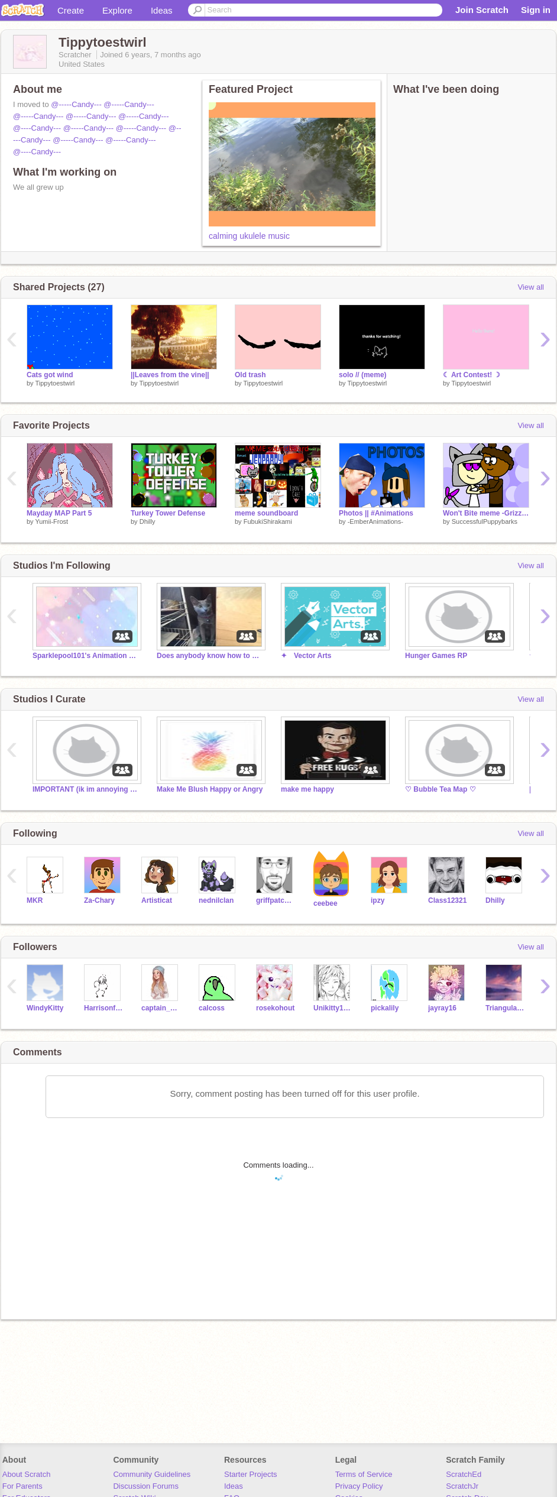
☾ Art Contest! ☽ (471, 375)
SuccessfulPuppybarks (484, 521)
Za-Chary (99, 900)
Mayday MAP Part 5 (59, 513)
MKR (35, 900)
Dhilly (148, 521)
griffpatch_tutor (276, 900)
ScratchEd (463, 1474)
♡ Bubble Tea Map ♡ (440, 789)
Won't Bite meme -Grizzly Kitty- (486, 513)
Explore (117, 10)
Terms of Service (364, 1474)
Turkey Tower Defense (168, 513)
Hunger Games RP (436, 656)
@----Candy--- (37, 128)
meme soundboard (266, 513)
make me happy (307, 789)
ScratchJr (462, 1486)
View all (530, 287)
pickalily (385, 1008)
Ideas (162, 10)
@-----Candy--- (76, 104)
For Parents (22, 1486)
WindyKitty (45, 1008)
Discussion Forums (146, 1486)
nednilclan (216, 900)
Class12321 (447, 900)
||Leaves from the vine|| (170, 375)
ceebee (325, 903)
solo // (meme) (363, 375)
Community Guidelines (151, 1474)
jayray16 (442, 1008)
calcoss (212, 1008)
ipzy (377, 900)
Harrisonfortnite (104, 1008)
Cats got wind (50, 375)
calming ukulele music (249, 236)
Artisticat (156, 900)
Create (70, 10)
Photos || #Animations (376, 513)
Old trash (250, 375)
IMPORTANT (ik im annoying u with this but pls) (86, 789)
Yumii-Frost (51, 521)
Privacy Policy (359, 1486)
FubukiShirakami (268, 521)
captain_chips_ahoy (161, 1008)
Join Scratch (482, 10)
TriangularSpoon (505, 1008)
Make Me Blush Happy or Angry (210, 789)
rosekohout (275, 1008)
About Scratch (26, 1474)
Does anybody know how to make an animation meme (210, 656)
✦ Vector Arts (306, 656)
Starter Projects (250, 1474)
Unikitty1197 (333, 1008)
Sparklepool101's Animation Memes (86, 656)
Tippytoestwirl (55, 383)
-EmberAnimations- (375, 521)
